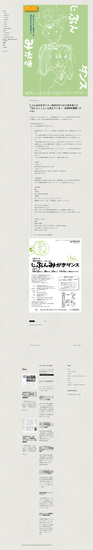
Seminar (6, 19)
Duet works (6, 32)
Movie (5, 21)
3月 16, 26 (24, 410)
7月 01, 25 (25, 454)
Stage (5, 13)
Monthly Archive (72, 394)
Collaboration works (8, 37)
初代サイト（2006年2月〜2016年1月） (77, 384)
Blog (4, 45)
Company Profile (7, 28)
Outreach (6, 17)
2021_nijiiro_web (43, 464)
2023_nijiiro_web (43, 440)
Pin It (45, 321)
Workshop (6, 15)
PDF (46, 390)
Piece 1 (4, 30)
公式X (4, 42)
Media (5, 24)
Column (6, 26)
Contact (5, 47)
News (4, 11)
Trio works (6, 35)
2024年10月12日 (33, 100)
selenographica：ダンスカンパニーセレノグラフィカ (8, 6)
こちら (69, 212)
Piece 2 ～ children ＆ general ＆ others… (10, 40)
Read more (32, 406)
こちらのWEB (38, 126)
